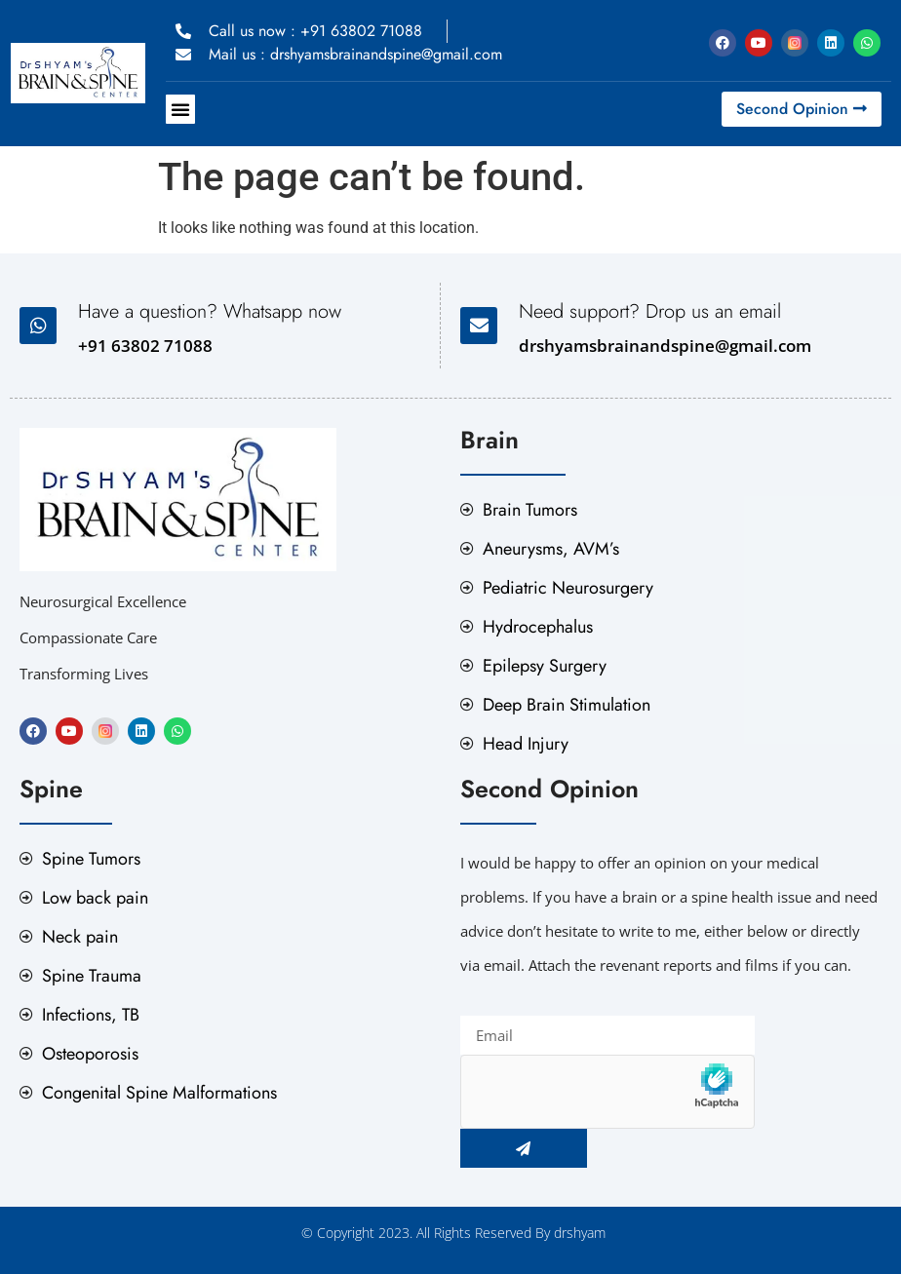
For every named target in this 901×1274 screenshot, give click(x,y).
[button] (180, 109)
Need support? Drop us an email (650, 311)
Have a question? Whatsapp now (209, 311)
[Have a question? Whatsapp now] (38, 325)
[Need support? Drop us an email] (478, 325)
